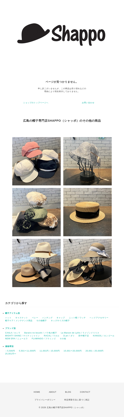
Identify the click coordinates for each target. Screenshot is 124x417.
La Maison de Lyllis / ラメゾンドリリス (80, 333)
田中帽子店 (83, 336)
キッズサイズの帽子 (60, 320)
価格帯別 (9, 346)
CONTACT (85, 392)
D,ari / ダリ (69, 336)
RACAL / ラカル (52, 336)
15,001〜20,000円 (73, 351)
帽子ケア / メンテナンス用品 (18, 320)
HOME (37, 392)
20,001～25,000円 (94, 351)
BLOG (68, 392)
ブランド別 (10, 328)
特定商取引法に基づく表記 (76, 400)
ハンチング (47, 318)
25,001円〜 (10, 354)
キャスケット (21, 318)
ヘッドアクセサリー (99, 318)
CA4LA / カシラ (12, 333)
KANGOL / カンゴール (104, 336)
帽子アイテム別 (12, 313)
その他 (63, 338)
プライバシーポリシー (45, 400)
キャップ (61, 318)
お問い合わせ (88, 103)
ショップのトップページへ (35, 103)
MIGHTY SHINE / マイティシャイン (22, 336)
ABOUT (52, 392)
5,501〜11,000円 (27, 351)
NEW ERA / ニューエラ (16, 338)
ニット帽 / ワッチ (77, 318)
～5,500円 (10, 351)
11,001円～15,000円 (50, 351)
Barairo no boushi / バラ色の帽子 (40, 333)
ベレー (35, 318)
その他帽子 (41, 320)
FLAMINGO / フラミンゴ (44, 338)
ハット (8, 318)
